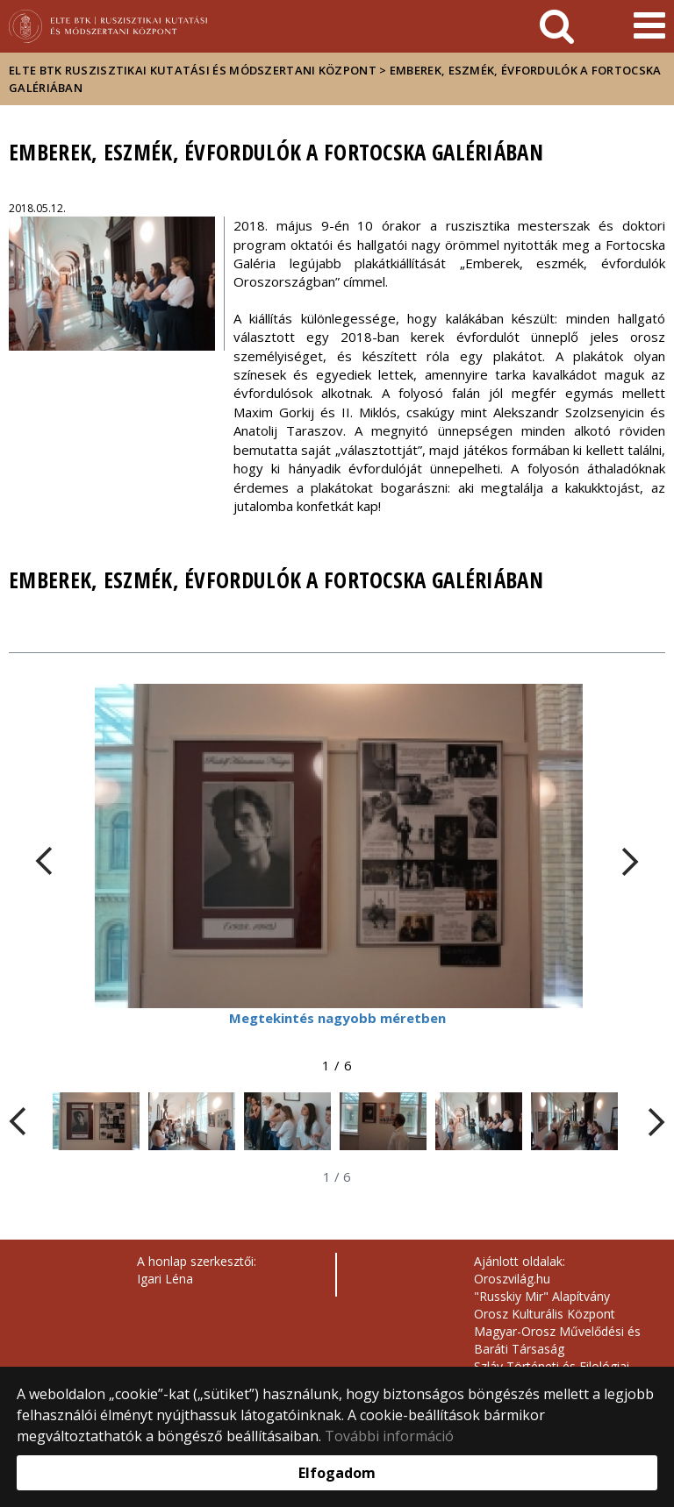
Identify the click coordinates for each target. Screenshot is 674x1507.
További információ (389, 1436)
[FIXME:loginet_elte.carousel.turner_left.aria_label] (44, 861)
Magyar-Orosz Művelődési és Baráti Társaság (557, 1340)
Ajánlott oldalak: (519, 1261)
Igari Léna (165, 1278)
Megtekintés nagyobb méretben (337, 1018)
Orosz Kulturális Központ (544, 1313)
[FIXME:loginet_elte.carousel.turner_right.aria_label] (630, 861)
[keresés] (557, 26)
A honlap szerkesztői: (196, 1261)
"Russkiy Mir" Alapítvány (542, 1296)
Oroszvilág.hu (512, 1278)
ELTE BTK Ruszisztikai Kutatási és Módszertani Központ (192, 70)
